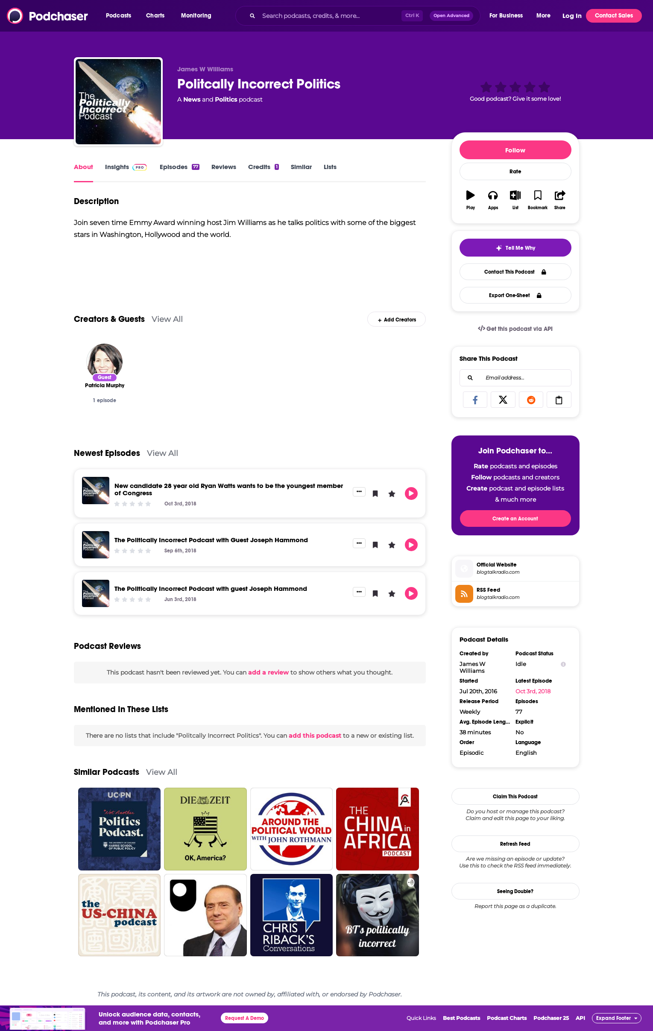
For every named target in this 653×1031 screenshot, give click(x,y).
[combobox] (357, 16)
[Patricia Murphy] (104, 362)
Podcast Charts (507, 1018)
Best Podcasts (461, 1018)
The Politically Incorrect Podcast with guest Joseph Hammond (210, 588)
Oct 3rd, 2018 (533, 691)
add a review (268, 672)
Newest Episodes (107, 453)
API (580, 1018)
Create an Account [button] (515, 519)
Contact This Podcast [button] (515, 272)
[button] (120, 16)
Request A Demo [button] (244, 1018)
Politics (226, 99)
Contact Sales (614, 15)
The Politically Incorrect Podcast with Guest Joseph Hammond (211, 540)
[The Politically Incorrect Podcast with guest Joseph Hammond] (95, 593)
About (83, 167)
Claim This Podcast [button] (515, 797)
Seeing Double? (515, 891)
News (191, 99)
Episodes (179, 167)
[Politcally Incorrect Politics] (118, 101)
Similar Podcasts (106, 772)
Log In (572, 15)
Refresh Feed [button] (515, 844)
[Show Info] (563, 664)
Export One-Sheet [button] (515, 295)
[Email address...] (515, 378)
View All (167, 319)
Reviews (223, 167)
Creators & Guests (109, 319)
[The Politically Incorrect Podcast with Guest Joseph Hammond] (95, 544)
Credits (263, 167)
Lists (330, 167)
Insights (117, 167)
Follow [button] (515, 150)
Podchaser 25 (551, 1018)
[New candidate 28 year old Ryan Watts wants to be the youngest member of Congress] (95, 490)
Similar (301, 167)
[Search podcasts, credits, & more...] (330, 16)
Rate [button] (515, 171)
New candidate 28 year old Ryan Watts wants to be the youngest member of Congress (228, 489)
